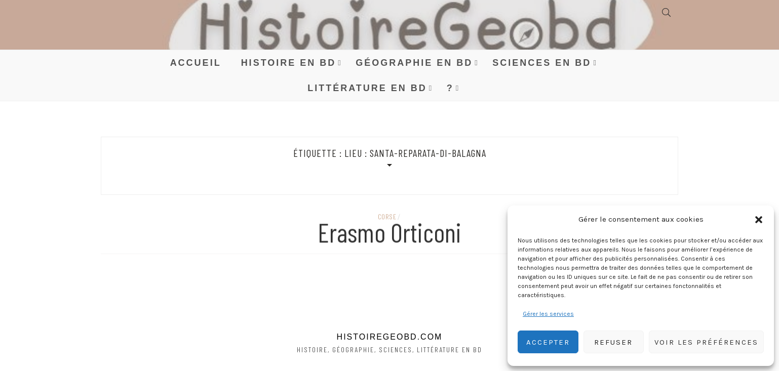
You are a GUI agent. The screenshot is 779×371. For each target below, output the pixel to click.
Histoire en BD (288, 63)
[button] (759, 220)
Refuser (613, 342)
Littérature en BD (367, 88)
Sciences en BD (541, 63)
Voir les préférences (706, 342)
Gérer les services (548, 313)
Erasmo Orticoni (389, 234)
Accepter (548, 342)
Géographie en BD (414, 63)
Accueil (195, 63)
